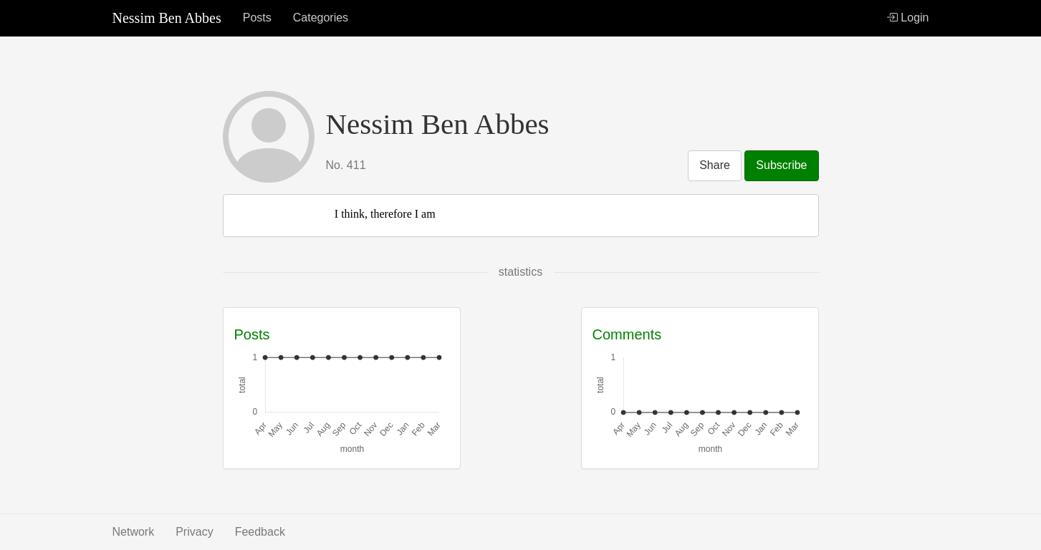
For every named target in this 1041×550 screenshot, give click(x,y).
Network (133, 532)
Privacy (194, 532)
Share (714, 165)
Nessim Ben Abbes (166, 18)
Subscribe (781, 165)
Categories (320, 17)
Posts (257, 17)
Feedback (260, 532)
